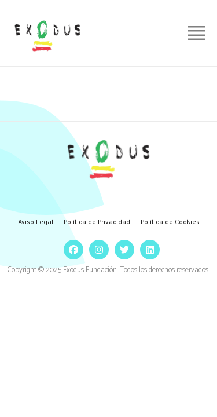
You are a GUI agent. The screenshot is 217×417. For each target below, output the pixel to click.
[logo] (47, 35)
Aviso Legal (35, 222)
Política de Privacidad (97, 222)
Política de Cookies (170, 222)
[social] (70, 249)
